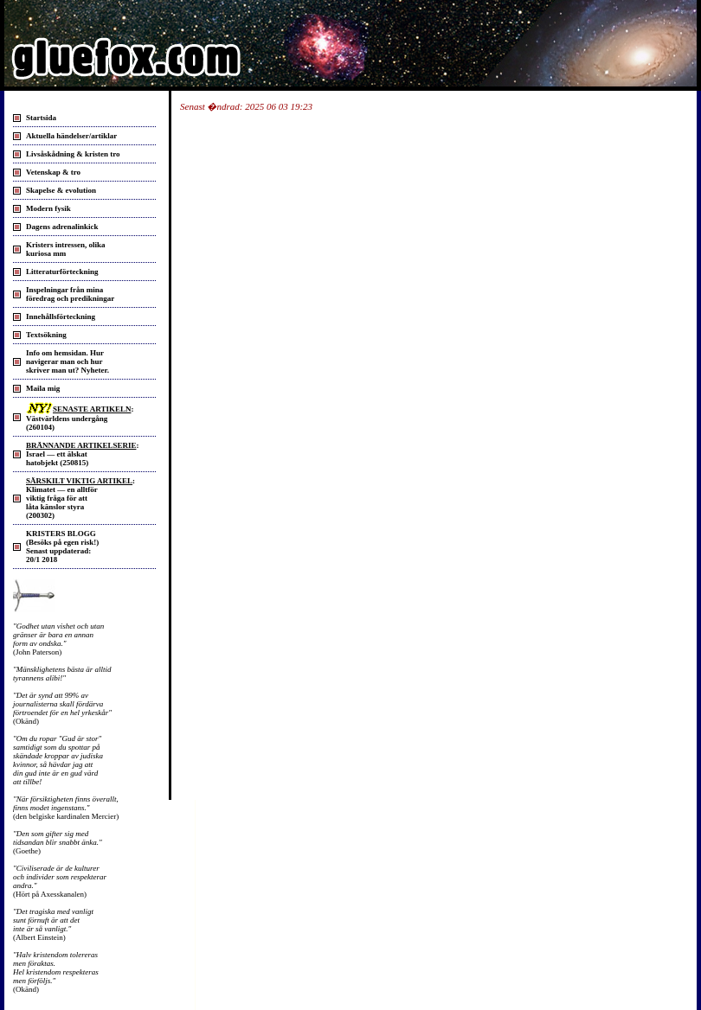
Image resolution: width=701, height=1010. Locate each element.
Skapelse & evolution (61, 190)
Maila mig (43, 388)
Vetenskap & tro (53, 172)
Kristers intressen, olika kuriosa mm (66, 249)
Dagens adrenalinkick (62, 226)
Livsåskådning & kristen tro (73, 154)
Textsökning (46, 334)
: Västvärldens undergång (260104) (79, 418)
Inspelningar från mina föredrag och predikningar (70, 294)
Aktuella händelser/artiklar (71, 135)
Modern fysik (48, 208)
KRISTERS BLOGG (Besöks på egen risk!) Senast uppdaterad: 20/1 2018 (62, 546)
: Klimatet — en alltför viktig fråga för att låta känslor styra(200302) (80, 498)
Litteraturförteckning (62, 271)
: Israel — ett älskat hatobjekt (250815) (82, 454)
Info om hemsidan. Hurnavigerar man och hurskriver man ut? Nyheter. (67, 361)
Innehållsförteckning (60, 316)
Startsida (41, 117)
